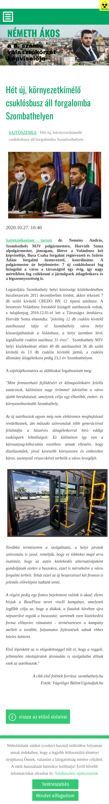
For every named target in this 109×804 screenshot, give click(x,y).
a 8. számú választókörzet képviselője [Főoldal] (33, 44)
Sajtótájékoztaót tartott (29, 240)
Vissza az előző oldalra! (43, 717)
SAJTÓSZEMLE (23, 132)
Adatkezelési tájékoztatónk (76, 773)
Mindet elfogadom (55, 795)
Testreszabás (55, 784)
